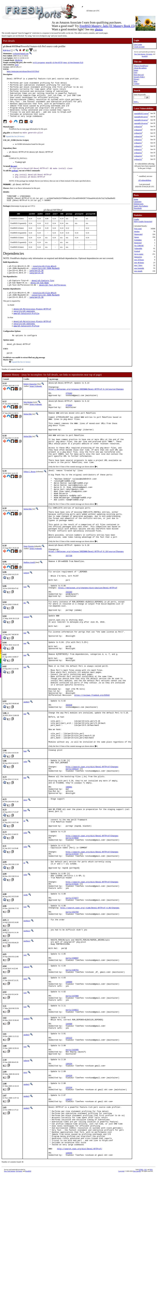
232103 (69, 646)
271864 (69, 428)
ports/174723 (72, 946)
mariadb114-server (141, 120)
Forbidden (138, 240)
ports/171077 (72, 997)
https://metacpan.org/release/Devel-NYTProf (23, 72)
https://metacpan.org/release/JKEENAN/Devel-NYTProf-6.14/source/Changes (86, 409)
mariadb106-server (141, 117)
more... (136, 102)
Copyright (121, 1310)
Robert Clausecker (30, 403)
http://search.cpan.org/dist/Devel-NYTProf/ (79, 1286)
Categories (137, 202)
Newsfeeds (138, 208)
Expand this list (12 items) (20, 381)
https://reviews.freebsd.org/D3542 (92, 766)
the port (14, 176)
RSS (151, 1308)
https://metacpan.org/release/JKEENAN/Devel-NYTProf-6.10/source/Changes (86, 600)
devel (9, 50)
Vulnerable (138, 248)
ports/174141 (72, 981)
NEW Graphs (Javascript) (143, 221)
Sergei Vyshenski (35, 405)
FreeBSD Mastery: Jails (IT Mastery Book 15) (107, 26)
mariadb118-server (141, 123)
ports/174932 (72, 927)
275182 (69, 414)
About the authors (140, 68)
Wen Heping (28, 424)
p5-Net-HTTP (57, 63)
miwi (25, 886)
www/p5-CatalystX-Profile (26, 330)
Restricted (138, 243)
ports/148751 (72, 1077)
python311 (138, 140)
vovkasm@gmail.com (20, 54)
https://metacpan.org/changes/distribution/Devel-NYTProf (87, 641)
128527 (69, 1227)
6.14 (4, 50)
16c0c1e (18, 60)
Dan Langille (137, 1310)
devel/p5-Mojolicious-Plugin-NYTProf (32, 325)
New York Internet (139, 54)
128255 (69, 1291)
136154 (69, 1186)
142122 (69, 1156)
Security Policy (139, 77)
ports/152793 (72, 1013)
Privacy (136, 79)
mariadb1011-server (141, 113)
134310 (69, 1199)
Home (136, 199)
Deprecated (138, 234)
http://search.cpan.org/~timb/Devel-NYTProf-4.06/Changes (89, 1008)
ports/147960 (72, 1107)
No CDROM (138, 246)
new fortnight (139, 268)
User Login (138, 44)
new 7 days (138, 265)
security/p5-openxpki (24, 327)
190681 (69, 871)
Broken (136, 231)
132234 (69, 1213)
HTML (141, 1308)
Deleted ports (138, 204)
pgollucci (27, 1023)
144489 (69, 1139)
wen (25, 639)
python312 (138, 153)
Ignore (136, 237)
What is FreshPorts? (141, 66)
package (15, 181)
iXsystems (149, 54)
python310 (138, 127)
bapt (25, 830)
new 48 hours (139, 263)
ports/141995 (72, 1169)
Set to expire (138, 254)
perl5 (17, 65)
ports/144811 (72, 1123)
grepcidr (49, 63)
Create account (139, 47)
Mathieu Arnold (29, 612)
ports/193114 (72, 850)
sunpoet (26, 623)
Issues (136, 70)
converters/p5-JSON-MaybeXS (45, 281)
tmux (65, 63)
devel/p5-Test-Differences (52, 299)
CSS (145, 1308)
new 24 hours (139, 260)
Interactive (138, 257)
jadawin (26, 1073)
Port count (138, 229)
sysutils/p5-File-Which (44, 279)
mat (25, 693)
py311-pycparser (39, 63)
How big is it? (139, 75)
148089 (69, 1091)
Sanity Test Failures (141, 206)
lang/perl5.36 (36, 284)
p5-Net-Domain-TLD (75, 63)
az (24, 907)
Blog (135, 81)
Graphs (136, 219)
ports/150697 (72, 1063)
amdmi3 (26, 773)
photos (99, 29)
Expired (137, 251)
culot (25, 841)
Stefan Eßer (28, 438)
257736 (69, 605)
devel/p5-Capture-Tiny (43, 294)
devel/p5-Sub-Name (40, 297)
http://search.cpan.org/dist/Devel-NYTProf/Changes (92, 847)
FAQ (135, 72)
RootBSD (145, 56)
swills (26, 993)
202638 (69, 777)
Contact (136, 84)
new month (138, 271)
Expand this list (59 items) (15, 145)
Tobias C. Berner (30, 505)
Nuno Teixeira (29, 594)
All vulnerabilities (144, 180)
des (25, 658)
